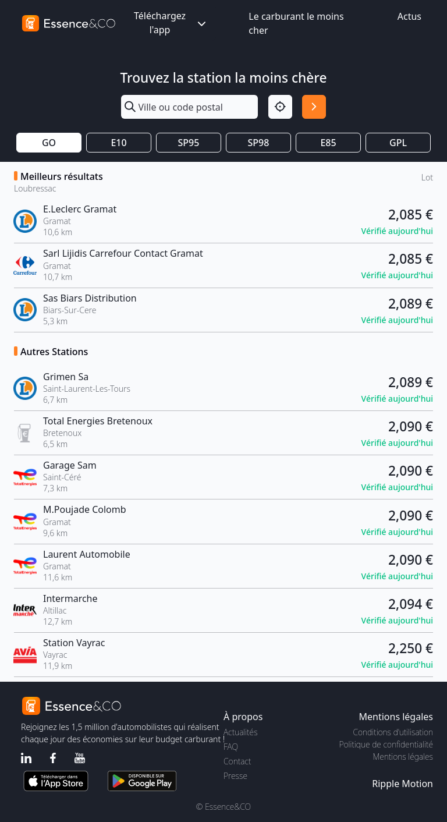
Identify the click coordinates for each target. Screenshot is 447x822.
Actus (409, 16)
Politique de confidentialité (386, 744)
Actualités (241, 732)
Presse (235, 775)
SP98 (258, 142)
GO (49, 142)
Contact (237, 761)
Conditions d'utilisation (393, 732)
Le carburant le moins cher (296, 23)
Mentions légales (403, 756)
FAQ (231, 746)
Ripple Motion (402, 783)
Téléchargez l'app (171, 22)
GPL (398, 142)
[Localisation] (280, 107)
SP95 (189, 142)
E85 (328, 142)
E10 (118, 142)
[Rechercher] (314, 107)
